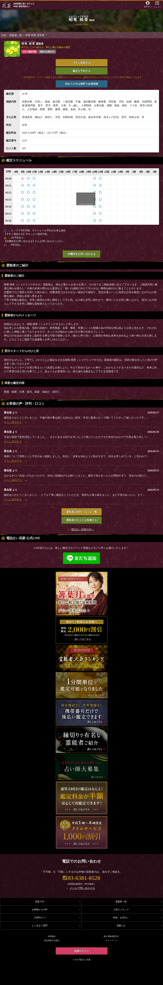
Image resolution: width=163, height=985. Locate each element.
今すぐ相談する (81, 62)
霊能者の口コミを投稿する (81, 520)
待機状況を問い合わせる (81, 254)
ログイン (148, 7)
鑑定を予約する (81, 70)
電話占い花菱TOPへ (82, 529)
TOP (3, 35)
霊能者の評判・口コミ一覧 (81, 511)
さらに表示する (15, 422)
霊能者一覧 (15, 35)
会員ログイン (81, 950)
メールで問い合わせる (82, 888)
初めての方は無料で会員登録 (81, 83)
